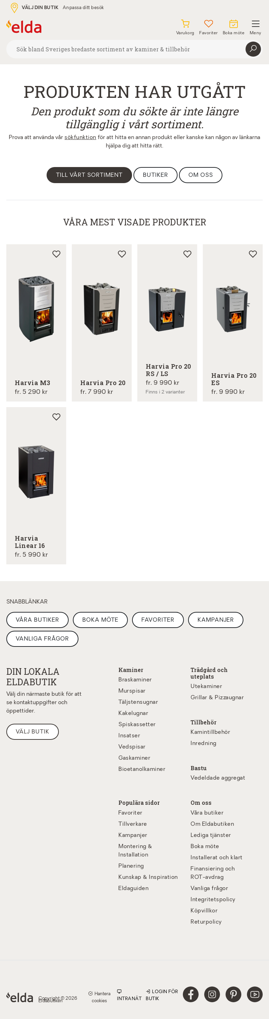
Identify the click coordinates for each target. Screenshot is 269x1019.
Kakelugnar (133, 713)
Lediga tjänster (211, 835)
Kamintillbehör (210, 732)
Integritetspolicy (213, 900)
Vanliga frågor (42, 639)
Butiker (155, 175)
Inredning (203, 743)
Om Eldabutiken (212, 824)
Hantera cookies (99, 996)
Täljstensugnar (138, 702)
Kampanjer (216, 620)
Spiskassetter (137, 725)
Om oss (200, 175)
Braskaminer (135, 680)
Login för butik (162, 994)
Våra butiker (37, 620)
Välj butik (32, 732)
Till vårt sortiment (89, 175)
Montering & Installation (135, 851)
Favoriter (158, 620)
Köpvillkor (204, 911)
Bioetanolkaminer (141, 769)
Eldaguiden (133, 888)
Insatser (129, 736)
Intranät (129, 994)
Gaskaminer (134, 758)
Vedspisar (132, 747)
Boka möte (100, 620)
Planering (131, 866)
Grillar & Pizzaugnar (217, 698)
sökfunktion (80, 137)
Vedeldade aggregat (218, 778)
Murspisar (132, 691)
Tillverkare (132, 824)
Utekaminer (206, 686)
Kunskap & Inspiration (148, 877)
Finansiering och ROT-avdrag (213, 873)
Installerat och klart (217, 858)
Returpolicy (206, 922)
